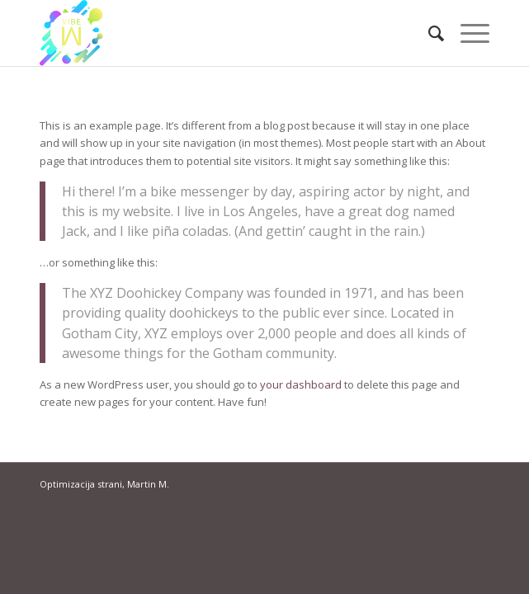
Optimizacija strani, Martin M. (104, 484)
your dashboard (301, 384)
